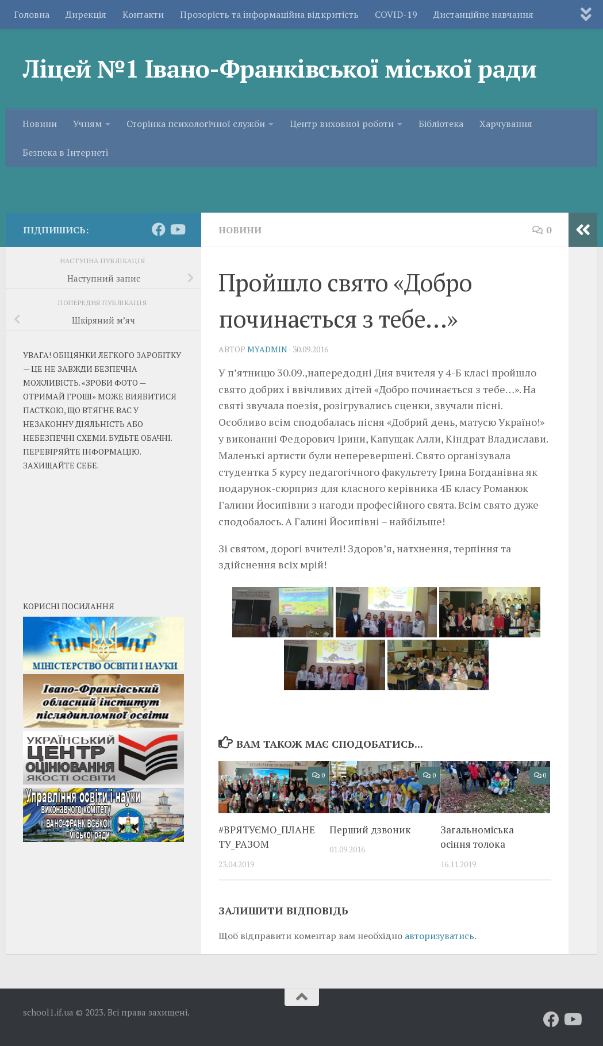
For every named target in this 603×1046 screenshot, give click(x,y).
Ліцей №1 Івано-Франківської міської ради (279, 68)
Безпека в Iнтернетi (65, 198)
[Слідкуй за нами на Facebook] (159, 229)
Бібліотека (440, 169)
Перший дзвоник (370, 829)
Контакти (143, 14)
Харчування (505, 169)
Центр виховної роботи (342, 169)
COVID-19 (396, 14)
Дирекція (86, 14)
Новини (39, 169)
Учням (87, 169)
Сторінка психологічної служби (195, 169)
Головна (31, 14)
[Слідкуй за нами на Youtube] (177, 229)
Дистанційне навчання (483, 14)
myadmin (267, 349)
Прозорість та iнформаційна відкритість (269, 14)
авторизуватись (439, 935)
